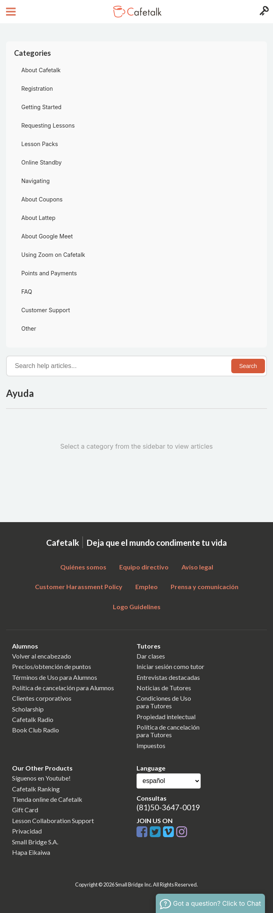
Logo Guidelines (137, 606)
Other (28, 328)
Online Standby (41, 162)
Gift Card (25, 809)
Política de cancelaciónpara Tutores (168, 730)
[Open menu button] (10, 11)
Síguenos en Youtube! (41, 778)
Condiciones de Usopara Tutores (163, 702)
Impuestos (150, 745)
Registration (37, 88)
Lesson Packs (39, 143)
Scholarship (28, 709)
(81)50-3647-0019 (168, 807)
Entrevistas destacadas (168, 677)
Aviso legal (197, 567)
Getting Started (41, 107)
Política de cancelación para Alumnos (63, 687)
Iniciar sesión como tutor (170, 666)
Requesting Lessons (48, 125)
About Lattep (38, 217)
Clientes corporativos (41, 698)
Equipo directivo (144, 567)
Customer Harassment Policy (78, 586)
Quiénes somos (83, 567)
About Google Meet (47, 236)
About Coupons (42, 199)
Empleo (146, 586)
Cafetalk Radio (32, 719)
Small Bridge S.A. (35, 842)
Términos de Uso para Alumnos (54, 677)
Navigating (35, 180)
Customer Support (45, 310)
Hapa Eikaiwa (31, 852)
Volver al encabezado (41, 656)
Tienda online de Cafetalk (47, 799)
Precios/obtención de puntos (51, 666)
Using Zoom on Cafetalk (53, 254)
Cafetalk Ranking (36, 789)
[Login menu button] (263, 11)
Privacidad (27, 831)
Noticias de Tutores (163, 687)
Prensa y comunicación (204, 586)
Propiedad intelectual (166, 716)
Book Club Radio (35, 730)
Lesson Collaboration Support (53, 820)
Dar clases (150, 656)
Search (248, 366)
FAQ (26, 291)
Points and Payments (49, 273)
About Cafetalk (41, 70)
